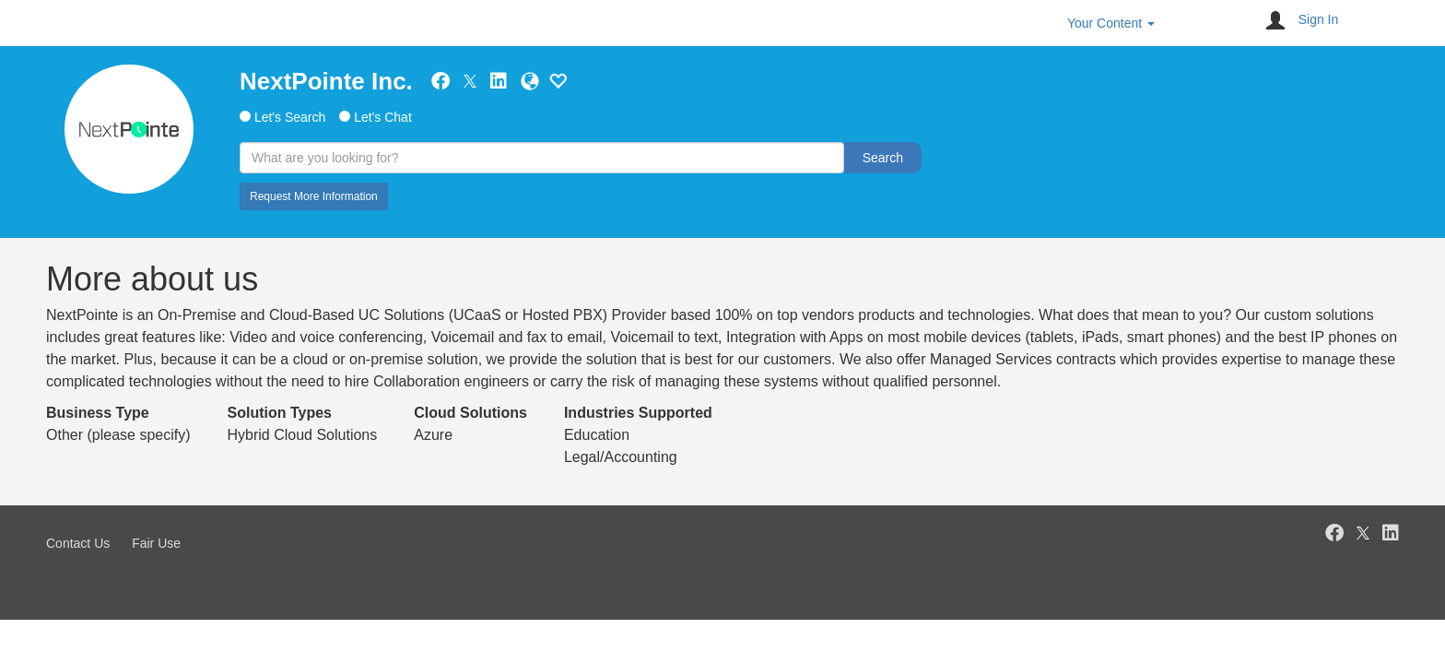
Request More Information (314, 196)
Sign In (1318, 19)
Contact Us (78, 543)
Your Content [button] (1111, 23)
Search (883, 157)
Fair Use (156, 543)
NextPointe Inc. (326, 81)
